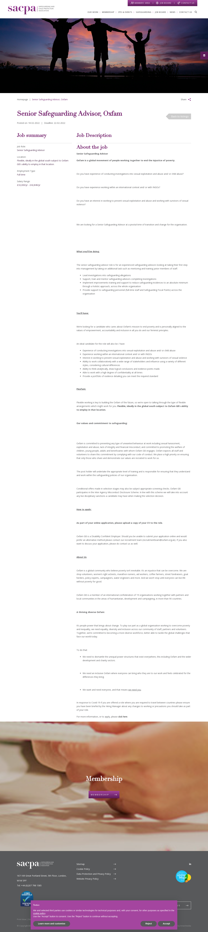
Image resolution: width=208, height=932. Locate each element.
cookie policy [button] (39, 913)
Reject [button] (148, 923)
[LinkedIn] (190, 864)
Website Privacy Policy (88, 878)
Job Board (165, 3)
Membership (100, 794)
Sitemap (81, 864)
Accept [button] (166, 923)
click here (122, 716)
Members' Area (142, 3)
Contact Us (187, 3)
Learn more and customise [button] (51, 923)
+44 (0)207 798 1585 (31, 885)
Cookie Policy (83, 869)
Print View (21, 919)
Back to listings (180, 116)
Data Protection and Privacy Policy (94, 873)
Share (183, 99)
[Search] (195, 12)
